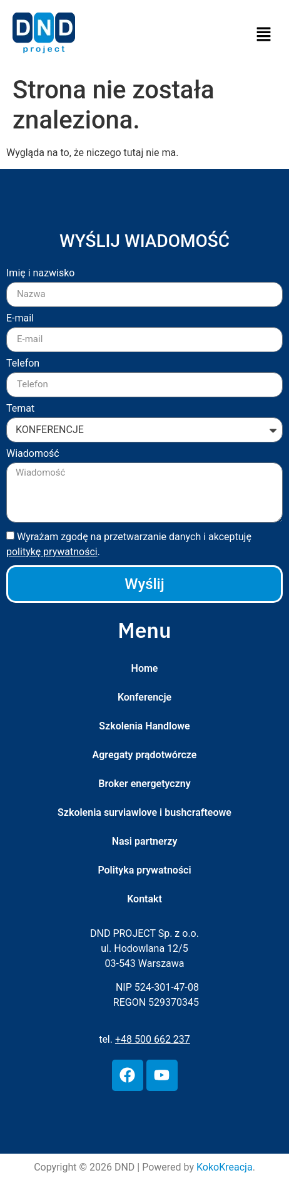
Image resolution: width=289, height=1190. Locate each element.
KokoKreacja (224, 1167)
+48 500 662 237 (152, 1039)
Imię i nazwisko (40, 273)
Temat (20, 409)
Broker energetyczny (144, 784)
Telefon (22, 363)
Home (144, 668)
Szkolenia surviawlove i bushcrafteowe (144, 812)
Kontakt (144, 899)
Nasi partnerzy (145, 841)
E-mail (20, 318)
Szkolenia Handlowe (144, 726)
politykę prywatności (52, 552)
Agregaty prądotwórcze (145, 755)
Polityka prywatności (144, 870)
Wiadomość (32, 454)
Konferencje (144, 697)
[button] (263, 35)
